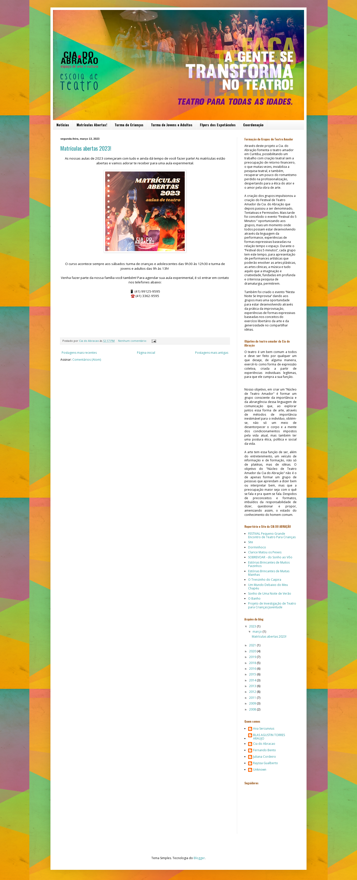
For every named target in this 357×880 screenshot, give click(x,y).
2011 (253, 698)
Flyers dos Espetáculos (218, 124)
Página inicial (146, 353)
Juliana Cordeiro (264, 757)
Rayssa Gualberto (265, 763)
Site (250, 542)
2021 (253, 645)
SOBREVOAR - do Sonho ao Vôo (270, 557)
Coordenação (253, 124)
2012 (253, 692)
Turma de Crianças (129, 124)
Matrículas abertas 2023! (85, 148)
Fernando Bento (264, 750)
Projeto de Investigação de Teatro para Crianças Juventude (272, 605)
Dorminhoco (257, 547)
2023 (253, 626)
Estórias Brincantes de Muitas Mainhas (268, 573)
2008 (253, 709)
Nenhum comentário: (133, 341)
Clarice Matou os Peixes (264, 552)
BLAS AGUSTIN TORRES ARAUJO (269, 737)
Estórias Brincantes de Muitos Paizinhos (269, 564)
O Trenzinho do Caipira (264, 579)
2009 (253, 703)
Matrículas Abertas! (92, 124)
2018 (253, 663)
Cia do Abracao (264, 744)
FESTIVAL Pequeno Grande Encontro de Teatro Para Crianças (272, 535)
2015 (253, 674)
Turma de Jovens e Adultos (171, 124)
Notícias (62, 124)
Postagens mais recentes (79, 353)
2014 (253, 680)
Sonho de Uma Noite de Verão (269, 593)
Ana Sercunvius (263, 729)
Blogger (199, 858)
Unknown (259, 770)
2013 (253, 686)
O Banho (254, 598)
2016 (253, 668)
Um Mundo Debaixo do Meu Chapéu (268, 586)
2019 (253, 657)
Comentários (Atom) (86, 359)
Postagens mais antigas (211, 353)
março (258, 631)
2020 (253, 651)
